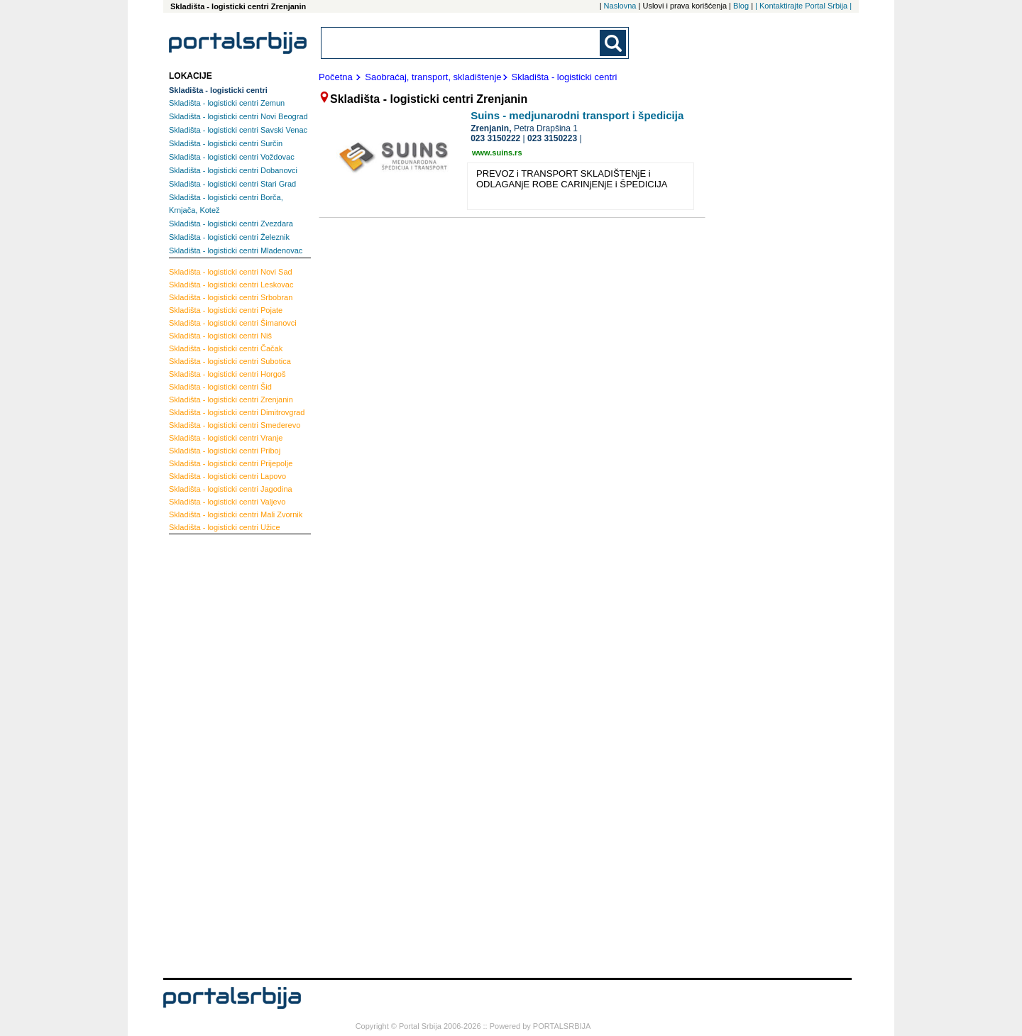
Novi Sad (230, 272)
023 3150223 (552, 138)
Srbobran (230, 297)
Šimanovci (233, 323)
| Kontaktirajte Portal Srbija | (803, 5)
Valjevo (227, 501)
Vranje (225, 438)
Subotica (230, 361)
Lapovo (227, 476)
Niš (220, 335)
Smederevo (234, 425)
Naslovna (620, 5)
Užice (224, 527)
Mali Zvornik (235, 514)
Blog (741, 5)
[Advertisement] (225, 754)
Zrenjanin (231, 399)
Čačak (225, 348)
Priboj (224, 450)
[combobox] (461, 43)
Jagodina (230, 489)
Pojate (225, 310)
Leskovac (231, 284)
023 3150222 (495, 138)
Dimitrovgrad (236, 412)
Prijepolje (230, 463)
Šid (220, 386)
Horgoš (227, 374)
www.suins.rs (497, 152)
